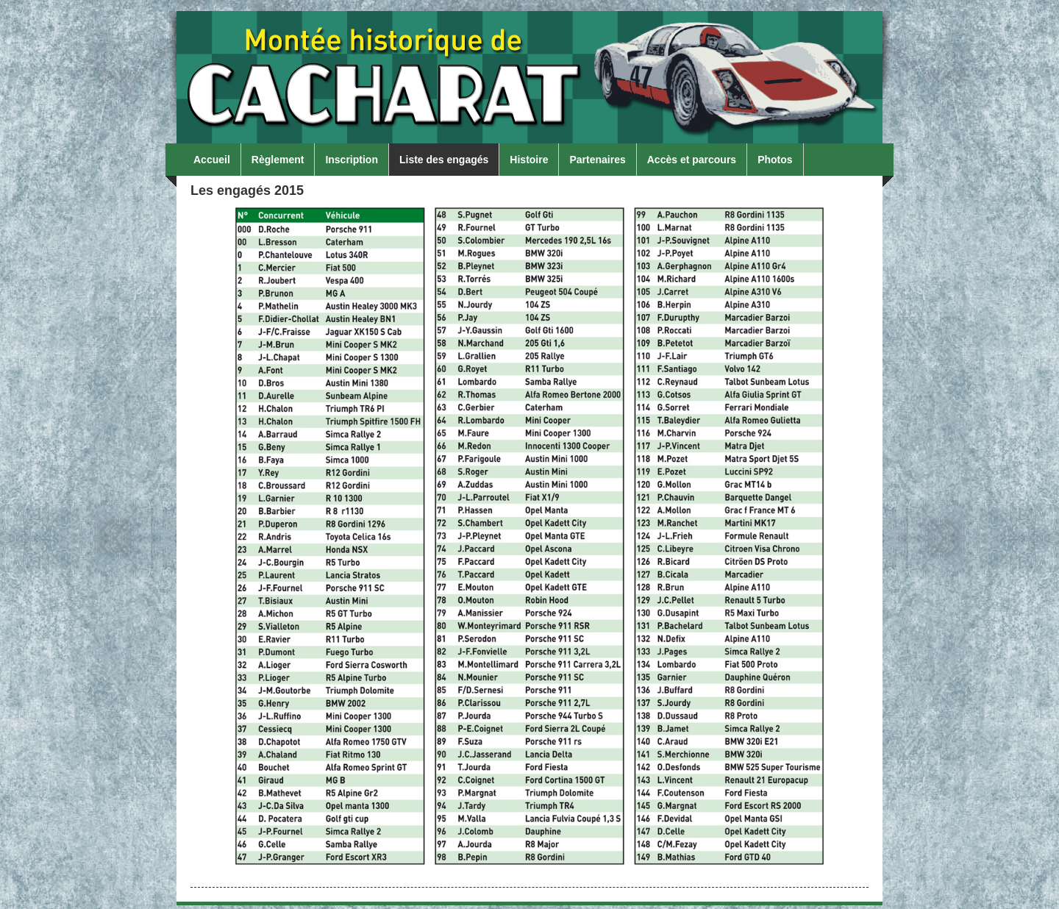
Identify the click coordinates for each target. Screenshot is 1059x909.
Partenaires (597, 159)
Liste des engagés (443, 159)
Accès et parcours (691, 159)
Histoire (529, 159)
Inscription (351, 159)
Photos (774, 159)
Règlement (278, 159)
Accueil (211, 159)
